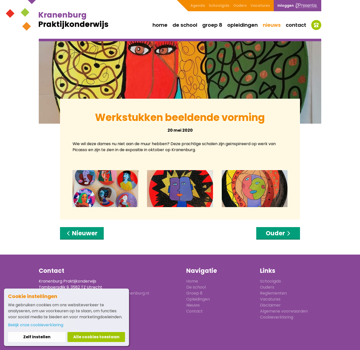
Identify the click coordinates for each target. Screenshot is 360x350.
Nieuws (272, 24)
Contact (296, 24)
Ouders (240, 5)
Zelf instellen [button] (36, 337)
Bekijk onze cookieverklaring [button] (35, 325)
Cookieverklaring (276, 317)
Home (160, 24)
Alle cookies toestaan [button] (96, 337)
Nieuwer (82, 233)
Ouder (278, 233)
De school (184, 24)
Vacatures (260, 5)
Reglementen (273, 293)
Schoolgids (219, 5)
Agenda (197, 5)
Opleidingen (242, 24)
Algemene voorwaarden (284, 311)
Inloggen (298, 5)
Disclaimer (270, 305)
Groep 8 (212, 24)
